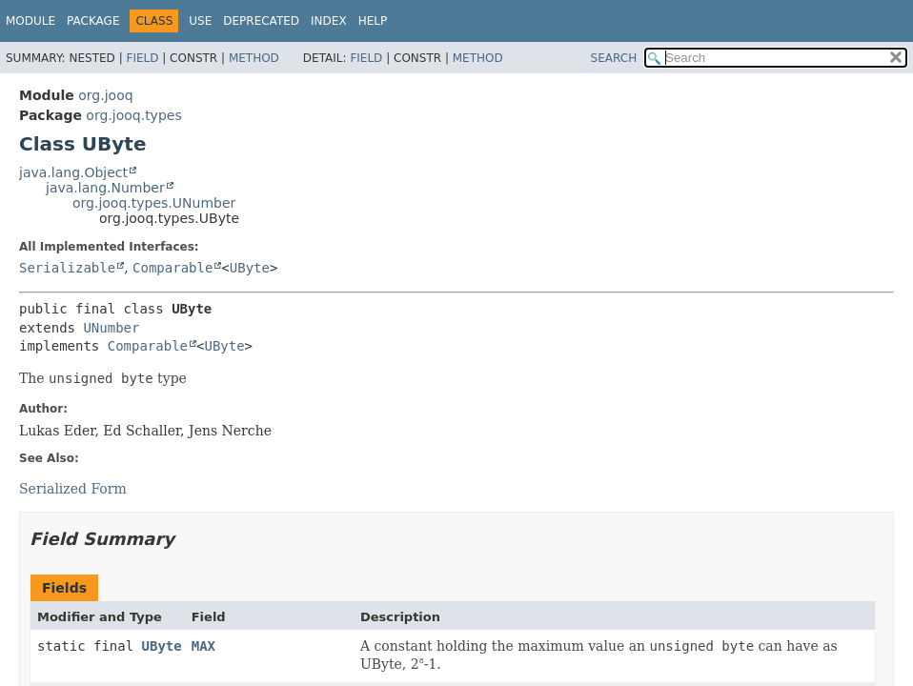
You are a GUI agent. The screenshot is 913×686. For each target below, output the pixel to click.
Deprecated (261, 21)
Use (200, 21)
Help (373, 21)
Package (93, 21)
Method (254, 58)
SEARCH (614, 58)
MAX (203, 646)
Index (329, 21)
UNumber (111, 327)
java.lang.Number (105, 187)
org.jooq (105, 95)
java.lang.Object (73, 172)
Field (142, 58)
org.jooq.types (133, 115)
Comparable (172, 267)
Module (30, 21)
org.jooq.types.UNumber (153, 203)
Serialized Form (73, 488)
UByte (250, 267)
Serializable (67, 267)
